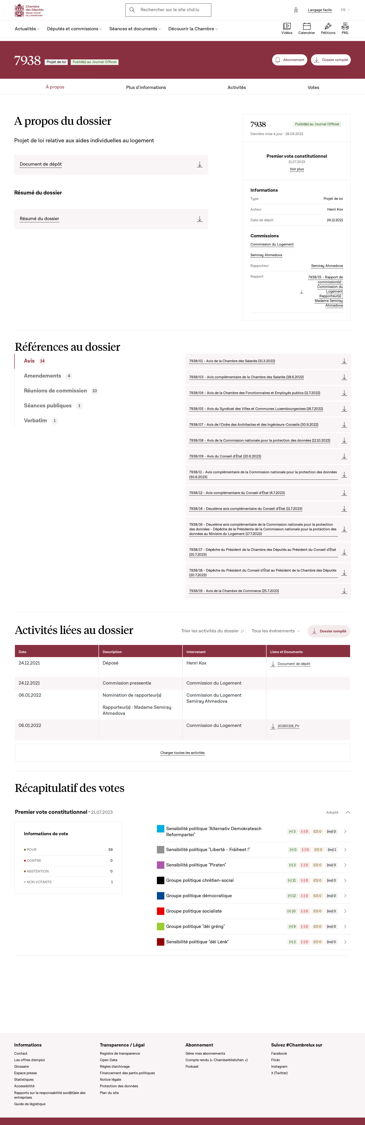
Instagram (279, 1066)
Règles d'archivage (115, 1066)
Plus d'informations (146, 88)
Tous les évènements (273, 671)
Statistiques (24, 1079)
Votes (313, 88)
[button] (254, 871)
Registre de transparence (120, 1053)
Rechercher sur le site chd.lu (170, 10)
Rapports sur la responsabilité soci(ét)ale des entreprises (49, 1095)
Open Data (108, 1060)
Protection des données (119, 1086)
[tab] (83, 400)
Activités (237, 88)
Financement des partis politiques (127, 1073)
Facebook (279, 1053)
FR (343, 10)
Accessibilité (24, 1086)
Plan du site (109, 1093)
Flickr (275, 1060)
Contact (20, 1053)
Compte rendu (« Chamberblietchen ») (216, 1060)
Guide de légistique (29, 1104)
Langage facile (320, 10)
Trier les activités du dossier (210, 671)
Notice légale (110, 1079)
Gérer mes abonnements (205, 1053)
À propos (55, 87)
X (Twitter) (279, 1073)
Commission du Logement (272, 284)
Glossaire (21, 1066)
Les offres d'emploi (29, 1060)
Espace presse (25, 1073)
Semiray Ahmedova (266, 294)
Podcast (192, 1066)
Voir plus (297, 208)
